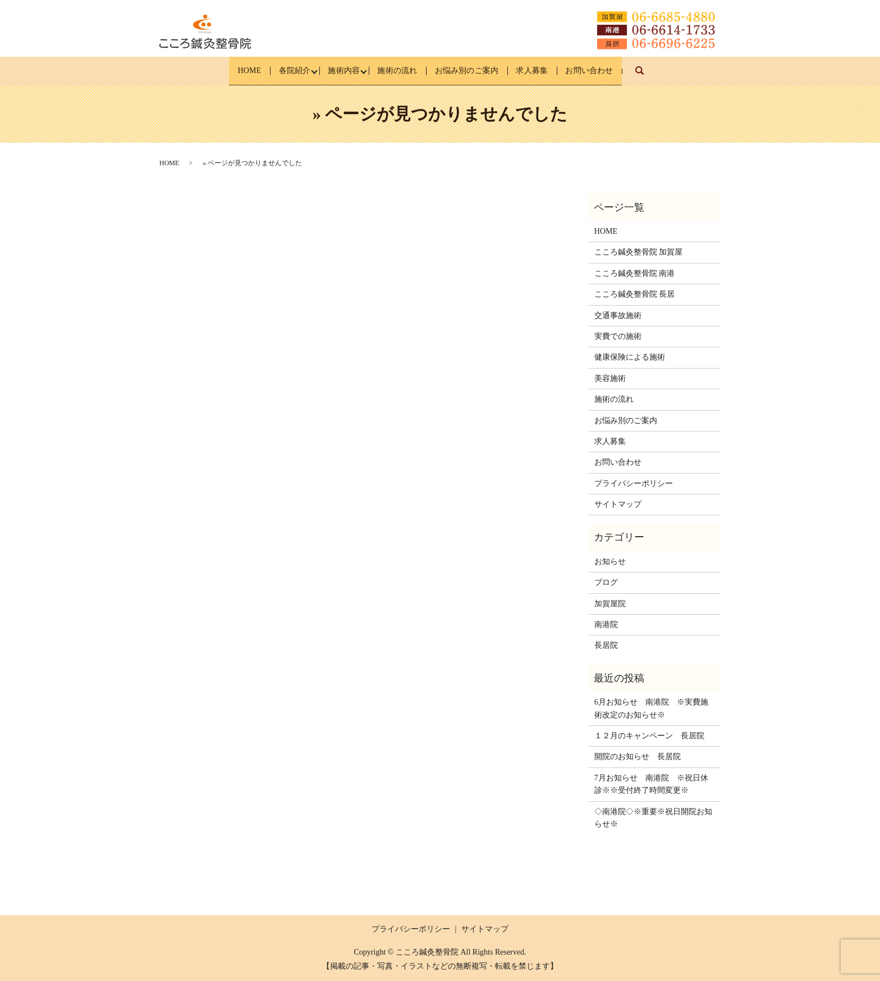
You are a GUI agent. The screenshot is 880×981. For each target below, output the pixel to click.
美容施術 (610, 378)
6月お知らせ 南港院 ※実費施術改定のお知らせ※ (651, 708)
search (674, 76)
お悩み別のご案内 (474, 70)
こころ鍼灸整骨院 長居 (634, 294)
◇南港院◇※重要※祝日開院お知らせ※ (653, 817)
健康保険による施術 (629, 357)
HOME (224, 70)
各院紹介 (277, 70)
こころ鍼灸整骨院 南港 (634, 273)
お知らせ (610, 561)
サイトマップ (617, 504)
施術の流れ (396, 70)
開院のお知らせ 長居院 (637, 756)
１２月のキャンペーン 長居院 (649, 736)
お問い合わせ (614, 70)
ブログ (606, 582)
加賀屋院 (610, 604)
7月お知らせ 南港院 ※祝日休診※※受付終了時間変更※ (651, 784)
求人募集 (548, 70)
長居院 (606, 645)
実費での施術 (617, 336)
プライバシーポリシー (633, 483)
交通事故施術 (617, 315)
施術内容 (334, 70)
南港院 (606, 624)
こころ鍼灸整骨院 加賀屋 (638, 252)
